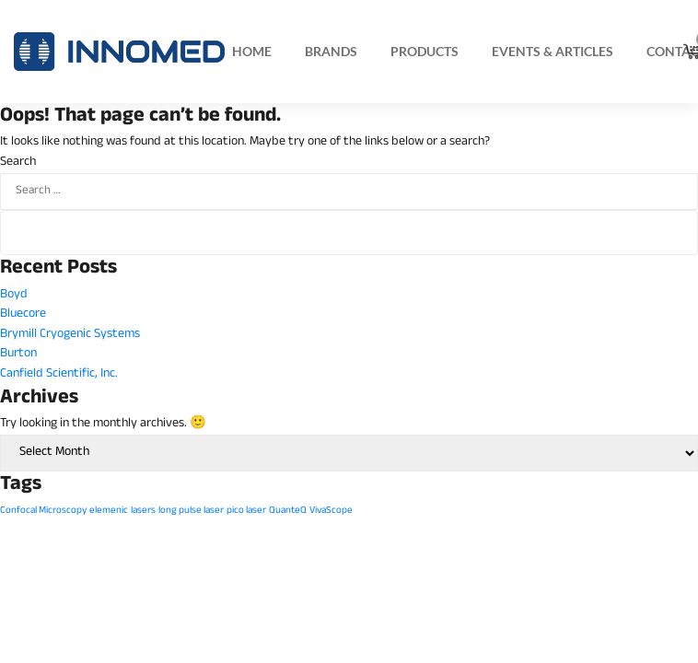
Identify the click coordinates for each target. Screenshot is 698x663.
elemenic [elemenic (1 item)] (108, 511)
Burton (18, 354)
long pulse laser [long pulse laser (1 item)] (191, 511)
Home (252, 51)
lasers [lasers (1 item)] (143, 511)
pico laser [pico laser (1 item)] (246, 511)
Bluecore (23, 314)
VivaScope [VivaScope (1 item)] (331, 511)
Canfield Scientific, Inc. (59, 374)
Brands (331, 51)
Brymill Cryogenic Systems (70, 334)
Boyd (14, 295)
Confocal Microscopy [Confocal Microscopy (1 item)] (43, 511)
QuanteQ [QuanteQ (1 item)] (288, 511)
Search (18, 163)
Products (424, 51)
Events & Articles (552, 51)
